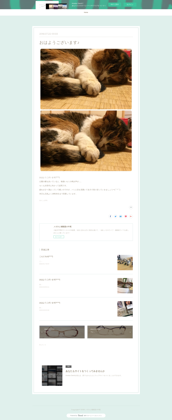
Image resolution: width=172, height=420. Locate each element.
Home (86, 12)
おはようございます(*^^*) (49, 280)
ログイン (130, 4)
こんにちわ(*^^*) (46, 256)
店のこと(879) (43, 200)
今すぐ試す (115, 4)
